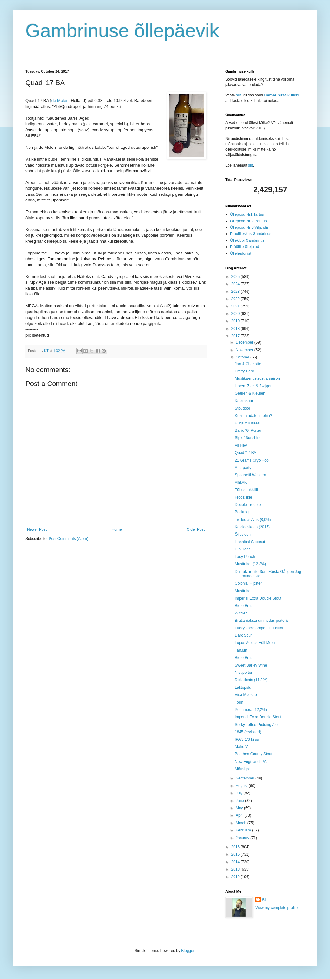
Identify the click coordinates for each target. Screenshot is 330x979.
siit (238, 95)
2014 (236, 862)
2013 (236, 869)
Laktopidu (243, 687)
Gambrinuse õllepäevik (122, 30)
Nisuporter (243, 672)
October (243, 357)
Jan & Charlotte (248, 364)
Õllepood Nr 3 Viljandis (249, 227)
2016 (236, 847)
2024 (236, 284)
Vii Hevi (241, 445)
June (240, 800)
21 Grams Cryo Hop (252, 460)
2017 (236, 336)
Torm (239, 702)
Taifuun (241, 650)
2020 (236, 314)
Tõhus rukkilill (246, 490)
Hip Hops (242, 549)
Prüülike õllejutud (244, 247)
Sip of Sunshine (248, 438)
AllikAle (241, 482)
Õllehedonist (240, 253)
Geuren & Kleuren (250, 393)
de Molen (60, 100)
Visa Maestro (246, 695)
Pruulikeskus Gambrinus (250, 234)
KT (264, 899)
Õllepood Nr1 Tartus (247, 214)
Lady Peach (245, 557)
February (244, 830)
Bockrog (242, 512)
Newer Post (37, 529)
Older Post (196, 529)
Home (117, 529)
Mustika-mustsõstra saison (257, 378)
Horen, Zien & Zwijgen (254, 386)
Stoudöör (242, 408)
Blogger (187, 951)
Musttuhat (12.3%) (250, 564)
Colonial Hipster (248, 583)
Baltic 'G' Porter (248, 430)
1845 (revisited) (248, 732)
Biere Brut (243, 605)
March (242, 823)
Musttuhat (243, 591)
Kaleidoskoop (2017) (252, 527)
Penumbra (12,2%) (251, 709)
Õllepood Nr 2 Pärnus (248, 221)
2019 (236, 321)
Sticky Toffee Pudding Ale (256, 724)
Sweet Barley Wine (251, 665)
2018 (236, 328)
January (243, 838)
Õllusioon (243, 534)
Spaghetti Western (250, 475)
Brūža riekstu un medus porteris (261, 620)
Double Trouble (248, 505)
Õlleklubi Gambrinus (247, 240)
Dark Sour (243, 635)
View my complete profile (276, 907)
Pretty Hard (244, 371)
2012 (236, 877)
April (240, 815)
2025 (236, 276)
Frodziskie (243, 497)
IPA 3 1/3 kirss (247, 739)
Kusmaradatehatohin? (253, 415)
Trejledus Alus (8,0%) (253, 519)
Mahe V (241, 747)
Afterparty (243, 467)
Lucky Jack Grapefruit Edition (259, 628)
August (242, 786)
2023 (236, 291)
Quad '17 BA (245, 452)
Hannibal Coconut (250, 542)
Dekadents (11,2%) (251, 680)
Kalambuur (244, 401)
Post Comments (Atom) (68, 538)
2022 (236, 299)
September (245, 778)
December (245, 342)
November (245, 350)
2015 (236, 854)
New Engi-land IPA (251, 761)
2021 (236, 306)
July (240, 793)
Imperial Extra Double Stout (258, 598)
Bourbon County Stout (253, 754)
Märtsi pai (243, 769)
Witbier (241, 613)
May (240, 808)
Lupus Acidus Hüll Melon (255, 643)
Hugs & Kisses (247, 423)
